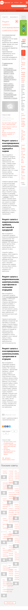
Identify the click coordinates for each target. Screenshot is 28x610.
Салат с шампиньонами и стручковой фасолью (10, 419)
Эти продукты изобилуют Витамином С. (23, 135)
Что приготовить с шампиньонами (14, 534)
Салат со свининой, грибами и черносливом (13, 495)
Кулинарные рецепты (12, 10)
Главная (1, 10)
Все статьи (23, 183)
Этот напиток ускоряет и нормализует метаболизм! (23, 120)
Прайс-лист (23, 17)
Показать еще (10, 602)
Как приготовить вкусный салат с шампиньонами (9, 123)
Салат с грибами (5, 472)
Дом (21, 2)
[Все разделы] (27, 2)
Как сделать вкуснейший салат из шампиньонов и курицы (9, 452)
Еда (12, 2)
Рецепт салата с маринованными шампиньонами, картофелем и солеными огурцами (10, 87)
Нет (6, 433)
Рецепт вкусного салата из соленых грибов (9, 127)
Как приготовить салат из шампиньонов (10, 442)
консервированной (8, 240)
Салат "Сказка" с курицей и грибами (5, 523)
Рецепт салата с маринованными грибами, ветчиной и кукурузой (10, 78)
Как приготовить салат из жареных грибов (17, 556)
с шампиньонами (10, 325)
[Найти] (26, 6)
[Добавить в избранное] (17, 21)
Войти (26, 9)
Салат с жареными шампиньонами (9, 568)
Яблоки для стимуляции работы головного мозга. (23, 173)
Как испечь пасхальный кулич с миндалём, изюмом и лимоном (23, 69)
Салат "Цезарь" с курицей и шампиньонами (8, 536)
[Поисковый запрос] (19, 6)
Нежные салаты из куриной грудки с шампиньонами (8, 486)
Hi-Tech (16, 2)
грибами (5, 197)
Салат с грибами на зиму (17, 540)
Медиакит (24, 16)
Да (14, 431)
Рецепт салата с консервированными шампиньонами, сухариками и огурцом (10, 95)
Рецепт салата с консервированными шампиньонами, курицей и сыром (10, 70)
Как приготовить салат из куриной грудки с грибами (17, 574)
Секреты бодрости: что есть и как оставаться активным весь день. (23, 153)
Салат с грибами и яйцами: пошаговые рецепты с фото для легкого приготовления (14, 515)
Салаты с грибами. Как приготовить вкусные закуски (10, 446)
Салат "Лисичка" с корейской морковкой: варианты (6, 504)
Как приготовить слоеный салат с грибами (8, 552)
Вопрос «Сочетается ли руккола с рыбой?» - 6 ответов (8, 134)
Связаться (24, 19)
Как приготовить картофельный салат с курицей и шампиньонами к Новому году (9, 586)
